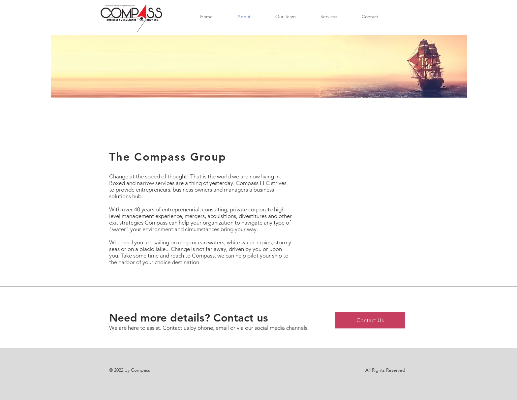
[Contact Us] (370, 320)
